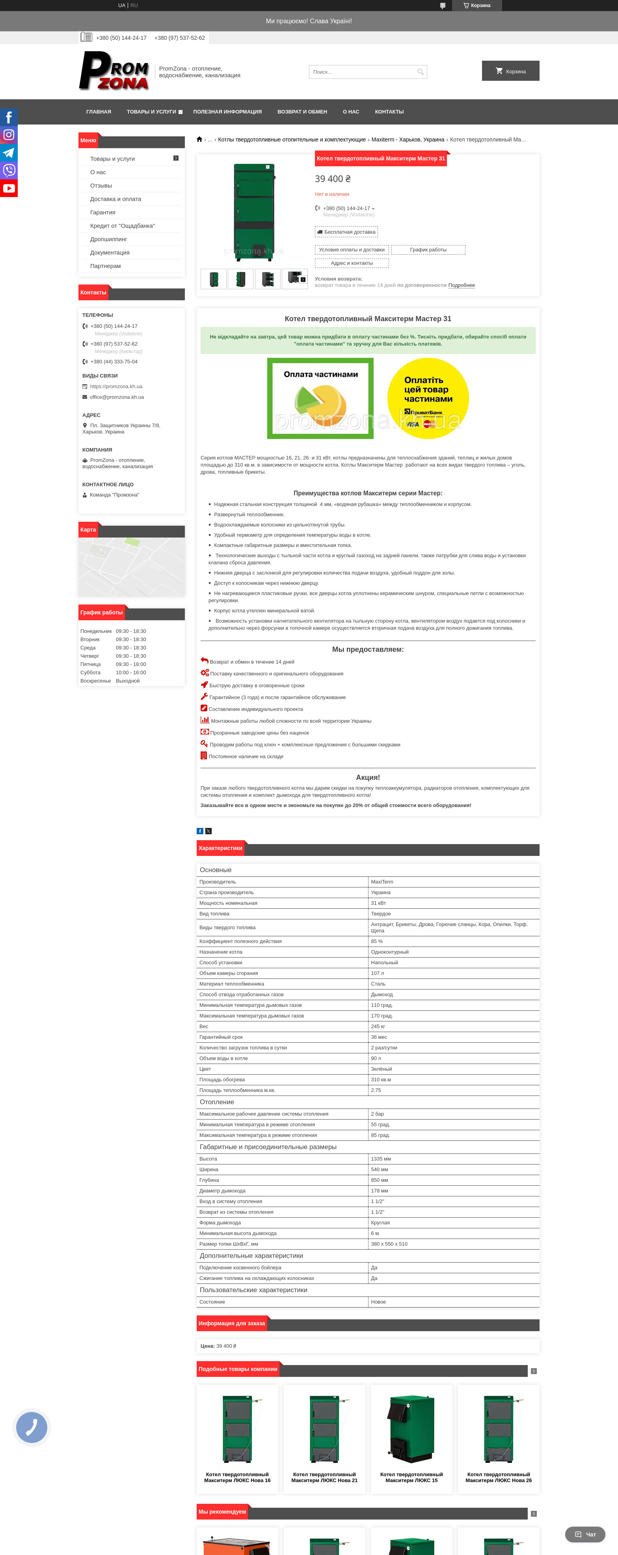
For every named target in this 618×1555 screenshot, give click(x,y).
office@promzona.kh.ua (117, 397)
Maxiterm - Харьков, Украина (408, 139)
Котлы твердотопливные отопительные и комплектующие (292, 139)
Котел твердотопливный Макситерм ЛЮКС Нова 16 (237, 1474)
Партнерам (105, 265)
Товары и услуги (151, 112)
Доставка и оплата (115, 198)
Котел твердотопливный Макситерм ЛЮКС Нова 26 (498, 1474)
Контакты (389, 112)
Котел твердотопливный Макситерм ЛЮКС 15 (411, 1474)
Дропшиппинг (108, 239)
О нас (351, 112)
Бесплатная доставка (349, 231)
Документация (110, 252)
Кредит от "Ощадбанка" (122, 225)
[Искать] (420, 72)
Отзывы (101, 185)
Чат (585, 1534)
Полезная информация (228, 112)
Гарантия (102, 212)
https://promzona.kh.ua (116, 386)
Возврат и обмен (302, 112)
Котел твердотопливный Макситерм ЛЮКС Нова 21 (324, 1474)
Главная (98, 112)
